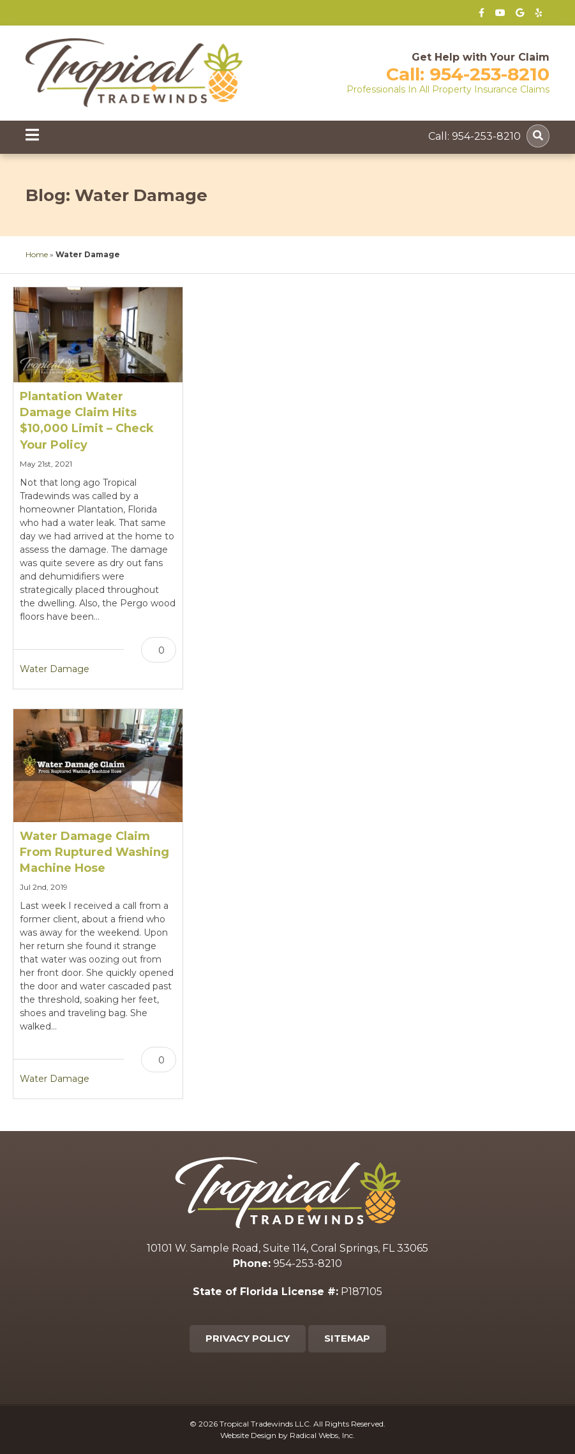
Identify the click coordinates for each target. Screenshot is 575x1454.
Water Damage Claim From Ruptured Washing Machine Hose (94, 852)
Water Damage (54, 669)
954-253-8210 (489, 74)
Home (37, 254)
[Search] (537, 135)
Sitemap (347, 1338)
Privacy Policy (247, 1338)
